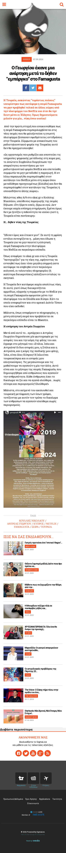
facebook (18, 753)
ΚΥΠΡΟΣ (38, 523)
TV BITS (28, 633)
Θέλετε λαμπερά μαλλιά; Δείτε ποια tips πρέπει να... (43, 565)
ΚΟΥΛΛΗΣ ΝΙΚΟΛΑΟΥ (31, 520)
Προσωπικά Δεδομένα (13, 799)
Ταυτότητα (57, 799)
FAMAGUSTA (21, 527)
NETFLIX (51, 523)
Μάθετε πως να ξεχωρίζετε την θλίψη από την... (43, 586)
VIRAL (28, 612)
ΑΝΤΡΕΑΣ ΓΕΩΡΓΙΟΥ (19, 523)
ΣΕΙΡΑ (35, 527)
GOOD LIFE (29, 591)
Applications (44, 799)
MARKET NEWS (31, 717)
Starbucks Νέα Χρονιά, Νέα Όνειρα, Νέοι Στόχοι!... (43, 712)
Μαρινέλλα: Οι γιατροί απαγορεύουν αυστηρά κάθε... (41, 649)
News (33, 778)
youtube (33, 753)
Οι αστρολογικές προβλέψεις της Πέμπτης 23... (40, 670)
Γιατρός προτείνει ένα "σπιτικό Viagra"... (43, 542)
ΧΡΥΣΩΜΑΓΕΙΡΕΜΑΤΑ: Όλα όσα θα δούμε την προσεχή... (41, 628)
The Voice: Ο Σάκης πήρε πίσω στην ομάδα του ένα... (41, 691)
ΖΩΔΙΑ (28, 675)
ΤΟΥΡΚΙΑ (46, 527)
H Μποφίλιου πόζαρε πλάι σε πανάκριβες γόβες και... (38, 607)
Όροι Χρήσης (31, 799)
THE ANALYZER (31, 696)
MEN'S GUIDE (30, 546)
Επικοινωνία (33, 803)
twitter (26, 753)
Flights (46, 778)
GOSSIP (28, 654)
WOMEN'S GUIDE (32, 570)
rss (47, 753)
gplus (40, 753)
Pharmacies (21, 778)
